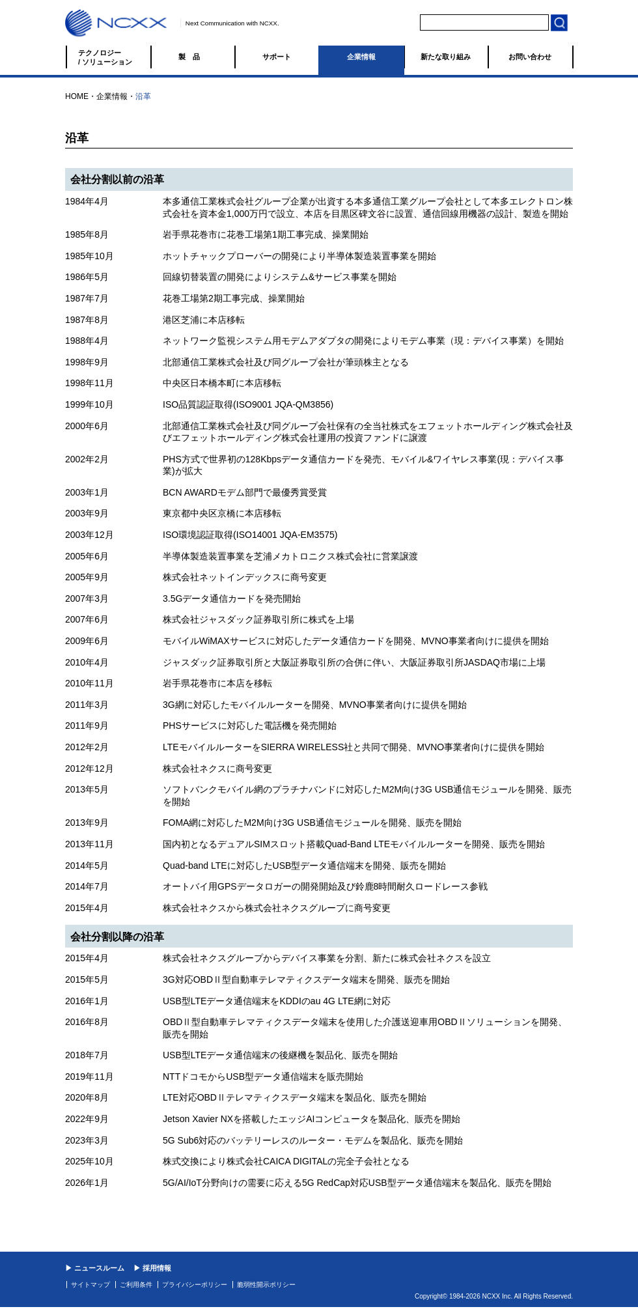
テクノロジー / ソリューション (105, 57)
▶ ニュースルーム (94, 1268)
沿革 (143, 96)
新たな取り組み (446, 57)
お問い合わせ (529, 57)
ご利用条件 (136, 1284)
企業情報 (361, 57)
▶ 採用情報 (152, 1268)
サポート (276, 57)
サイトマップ (90, 1284)
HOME (77, 96)
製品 (192, 57)
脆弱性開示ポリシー (266, 1284)
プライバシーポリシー (194, 1284)
